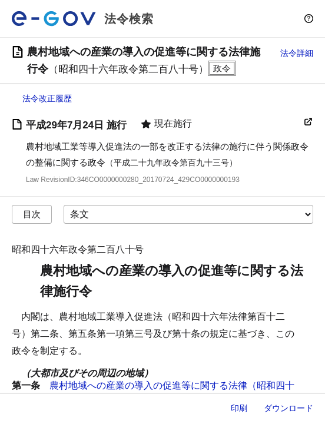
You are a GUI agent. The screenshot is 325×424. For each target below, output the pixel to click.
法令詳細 (296, 53)
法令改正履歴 (47, 98)
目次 (32, 214)
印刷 (239, 408)
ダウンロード (288, 408)
